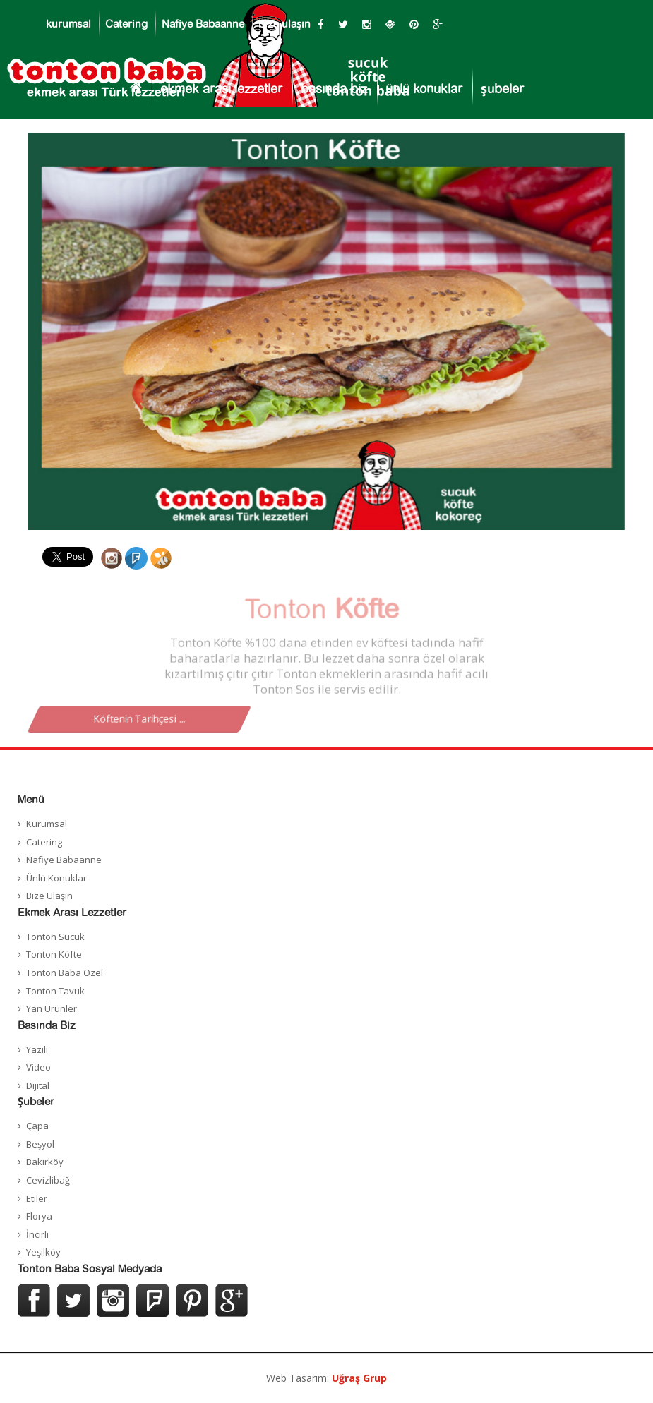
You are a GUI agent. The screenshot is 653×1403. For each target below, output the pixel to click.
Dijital (37, 1085)
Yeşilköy (43, 1252)
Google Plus (231, 1300)
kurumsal (68, 24)
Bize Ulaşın (49, 895)
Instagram (113, 1300)
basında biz (334, 89)
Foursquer (152, 1300)
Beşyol (40, 1144)
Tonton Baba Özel (64, 972)
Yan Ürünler (51, 1008)
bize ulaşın (284, 24)
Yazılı (37, 1049)
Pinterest (192, 1300)
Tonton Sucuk (55, 936)
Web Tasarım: (326, 1378)
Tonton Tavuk (55, 990)
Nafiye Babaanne (203, 24)
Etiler (36, 1198)
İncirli (37, 1234)
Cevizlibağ (48, 1180)
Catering (126, 24)
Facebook (34, 1300)
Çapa (37, 1125)
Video (38, 1067)
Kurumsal (46, 823)
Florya (39, 1216)
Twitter (73, 1300)
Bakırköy (45, 1161)
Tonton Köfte (54, 954)
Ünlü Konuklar (56, 878)
